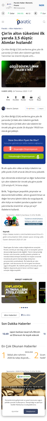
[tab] (20, 307)
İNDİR (41, 5)
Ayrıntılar (15, 411)
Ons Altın (25, 315)
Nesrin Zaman (12, 108)
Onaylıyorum (30, 411)
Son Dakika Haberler (16, 323)
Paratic (4, 28)
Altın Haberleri (15, 28)
